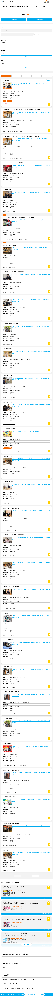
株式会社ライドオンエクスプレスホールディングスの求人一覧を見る (14, 765)
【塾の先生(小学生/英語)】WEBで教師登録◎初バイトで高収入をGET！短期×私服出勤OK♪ (31, 563)
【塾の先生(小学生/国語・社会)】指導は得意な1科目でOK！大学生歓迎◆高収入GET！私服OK (31, 379)
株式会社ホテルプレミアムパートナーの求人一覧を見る (12, 131)
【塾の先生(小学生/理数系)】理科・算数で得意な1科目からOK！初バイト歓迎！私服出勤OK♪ (31, 853)
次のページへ (35, 875)
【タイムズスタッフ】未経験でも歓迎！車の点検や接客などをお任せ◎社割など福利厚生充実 (31, 643)
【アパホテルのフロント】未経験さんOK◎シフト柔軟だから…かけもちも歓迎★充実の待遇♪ (31, 695)
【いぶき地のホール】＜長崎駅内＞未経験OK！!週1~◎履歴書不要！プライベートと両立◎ (31, 248)
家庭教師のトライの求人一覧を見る (9, 292)
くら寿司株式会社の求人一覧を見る (9, 211)
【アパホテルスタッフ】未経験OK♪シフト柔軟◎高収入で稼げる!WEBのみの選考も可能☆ (31, 511)
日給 (36, 76)
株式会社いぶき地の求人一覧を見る (9, 267)
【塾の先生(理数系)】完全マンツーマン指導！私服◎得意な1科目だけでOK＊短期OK (31, 670)
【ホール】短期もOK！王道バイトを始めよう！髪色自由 (25, 431)
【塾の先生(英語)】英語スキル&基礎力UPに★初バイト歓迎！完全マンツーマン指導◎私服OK (31, 300)
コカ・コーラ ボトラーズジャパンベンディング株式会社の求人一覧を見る (15, 239)
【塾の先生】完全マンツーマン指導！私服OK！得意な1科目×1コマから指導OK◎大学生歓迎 (31, 405)
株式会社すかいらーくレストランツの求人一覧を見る (12, 451)
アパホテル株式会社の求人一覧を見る (9, 530)
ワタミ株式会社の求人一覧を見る (8, 344)
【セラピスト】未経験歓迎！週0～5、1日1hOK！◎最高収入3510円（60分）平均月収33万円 (31, 84)
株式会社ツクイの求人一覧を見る (8, 503)
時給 (26, 76)
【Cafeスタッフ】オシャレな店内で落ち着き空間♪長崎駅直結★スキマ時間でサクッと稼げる (31, 166)
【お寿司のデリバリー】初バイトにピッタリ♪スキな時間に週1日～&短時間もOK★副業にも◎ (31, 747)
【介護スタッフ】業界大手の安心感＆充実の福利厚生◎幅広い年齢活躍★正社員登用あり (31, 800)
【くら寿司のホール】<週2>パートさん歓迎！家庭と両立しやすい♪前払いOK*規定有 (31, 193)
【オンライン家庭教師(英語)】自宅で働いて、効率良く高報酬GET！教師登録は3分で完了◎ (31, 538)
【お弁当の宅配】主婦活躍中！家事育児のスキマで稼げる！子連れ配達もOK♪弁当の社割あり (31, 327)
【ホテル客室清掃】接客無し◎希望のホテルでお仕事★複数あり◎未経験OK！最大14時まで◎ (31, 139)
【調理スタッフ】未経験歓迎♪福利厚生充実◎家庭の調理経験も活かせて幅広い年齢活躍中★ (31, 616)
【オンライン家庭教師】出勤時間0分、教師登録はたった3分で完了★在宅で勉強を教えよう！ (31, 275)
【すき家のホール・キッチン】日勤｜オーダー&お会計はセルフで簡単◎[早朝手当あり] (31, 352)
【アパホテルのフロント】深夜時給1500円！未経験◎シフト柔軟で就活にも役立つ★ (31, 773)
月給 (46, 76)
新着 (16, 76)
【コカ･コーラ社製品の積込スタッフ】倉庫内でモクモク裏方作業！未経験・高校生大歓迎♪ (31, 220)
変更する (26, 46)
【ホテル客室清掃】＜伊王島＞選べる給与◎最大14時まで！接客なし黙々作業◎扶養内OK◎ (31, 113)
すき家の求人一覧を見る (7, 370)
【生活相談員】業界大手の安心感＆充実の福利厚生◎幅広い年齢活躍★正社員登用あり (31, 485)
